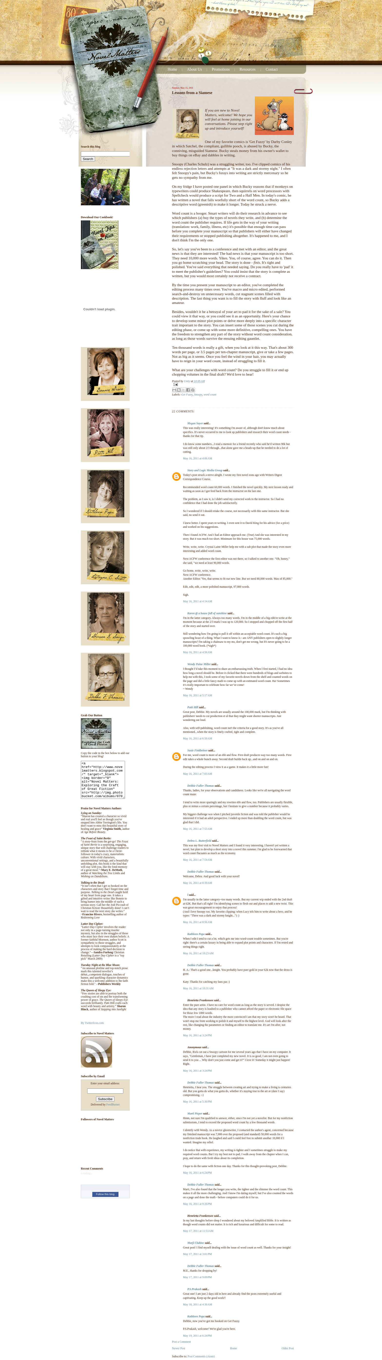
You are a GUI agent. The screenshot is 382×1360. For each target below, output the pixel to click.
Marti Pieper (194, 1113)
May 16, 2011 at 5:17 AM (197, 695)
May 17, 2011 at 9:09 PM (197, 1277)
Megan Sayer (195, 423)
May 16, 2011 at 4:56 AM (197, 652)
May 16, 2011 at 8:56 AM (197, 922)
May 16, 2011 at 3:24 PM (197, 1035)
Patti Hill (192, 707)
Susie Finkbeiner (197, 750)
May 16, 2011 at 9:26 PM (197, 1204)
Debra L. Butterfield (199, 840)
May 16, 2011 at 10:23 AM (198, 953)
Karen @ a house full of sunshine (207, 613)
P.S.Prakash (194, 1289)
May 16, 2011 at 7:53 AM (197, 829)
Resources (248, 69)
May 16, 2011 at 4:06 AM (197, 458)
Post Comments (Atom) (201, 1356)
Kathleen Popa (196, 934)
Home (172, 69)
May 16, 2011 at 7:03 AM (197, 773)
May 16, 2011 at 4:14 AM (197, 601)
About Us (194, 69)
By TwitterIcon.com (92, 1030)
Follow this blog (105, 1201)
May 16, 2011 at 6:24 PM (197, 1172)
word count (210, 394)
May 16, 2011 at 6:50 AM (197, 738)
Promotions (221, 69)
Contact (272, 69)
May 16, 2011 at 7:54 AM (197, 859)
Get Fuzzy (186, 394)
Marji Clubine (195, 1243)
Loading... (87, 1180)
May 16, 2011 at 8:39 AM (197, 883)
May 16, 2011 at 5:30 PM (197, 1101)
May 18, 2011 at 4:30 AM (197, 1304)
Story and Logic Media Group (204, 470)
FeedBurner (113, 1112)
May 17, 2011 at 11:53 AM (198, 1231)
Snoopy (198, 394)
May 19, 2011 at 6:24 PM (197, 1335)
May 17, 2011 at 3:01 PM (197, 1254)
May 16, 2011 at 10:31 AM (198, 988)
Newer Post (178, 1348)
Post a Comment (181, 1341)
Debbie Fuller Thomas (200, 785)
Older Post (288, 1348)
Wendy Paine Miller (199, 664)
